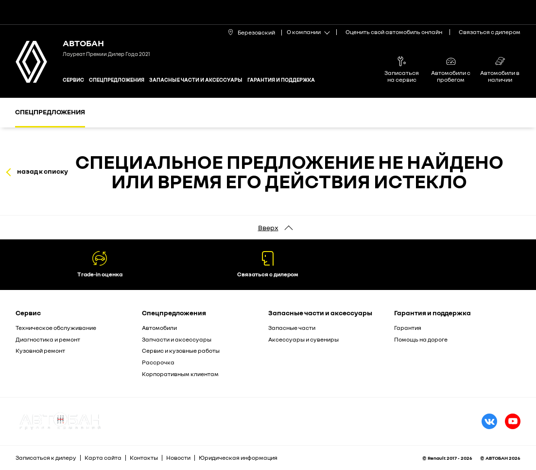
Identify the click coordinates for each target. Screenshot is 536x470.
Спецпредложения (116, 79)
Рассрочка (158, 362)
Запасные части (291, 327)
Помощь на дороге (421, 339)
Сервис (73, 79)
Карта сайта (103, 457)
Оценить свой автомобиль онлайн (394, 32)
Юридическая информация (238, 457)
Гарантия (407, 327)
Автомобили (159, 327)
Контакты (144, 457)
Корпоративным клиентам (180, 374)
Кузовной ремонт (40, 350)
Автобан (83, 42)
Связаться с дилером (489, 32)
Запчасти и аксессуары (176, 339)
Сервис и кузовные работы (181, 350)
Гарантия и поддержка (281, 79)
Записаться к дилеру (46, 457)
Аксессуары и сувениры (303, 339)
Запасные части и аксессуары (195, 79)
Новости (178, 457)
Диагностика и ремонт (48, 339)
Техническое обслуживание (56, 327)
